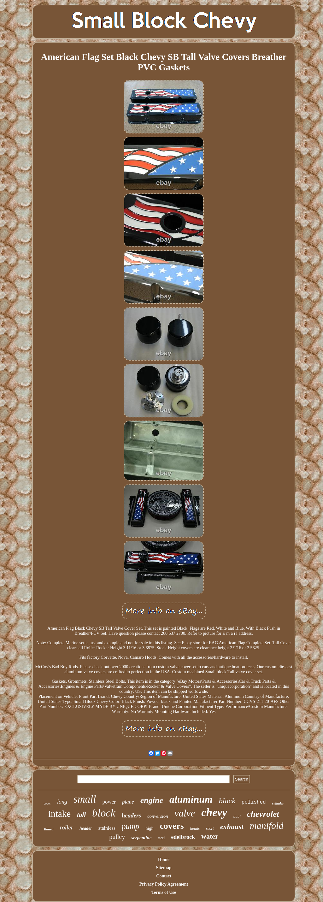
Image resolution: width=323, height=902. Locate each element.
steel (161, 838)
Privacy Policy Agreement (163, 884)
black (227, 801)
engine (151, 800)
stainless (106, 828)
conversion (157, 816)
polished (254, 802)
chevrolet (263, 814)
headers (131, 815)
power (108, 802)
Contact (163, 876)
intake (59, 814)
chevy (214, 812)
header (85, 828)
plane (128, 802)
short (210, 828)
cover (47, 803)
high (150, 828)
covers (172, 826)
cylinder (278, 803)
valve (184, 813)
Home (163, 859)
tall (81, 815)
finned (49, 829)
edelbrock (183, 837)
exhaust (232, 827)
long (62, 802)
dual (237, 816)
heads (195, 828)
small (84, 799)
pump (130, 826)
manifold (267, 825)
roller (66, 827)
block (103, 813)
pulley (117, 836)
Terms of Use (163, 892)
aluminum (191, 799)
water (209, 836)
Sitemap (164, 867)
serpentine (141, 837)
